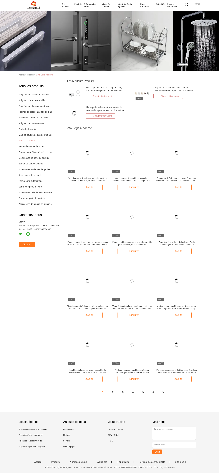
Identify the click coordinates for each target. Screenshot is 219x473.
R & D (110, 441)
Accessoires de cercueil (30, 175)
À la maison (65, 5)
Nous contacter (144, 5)
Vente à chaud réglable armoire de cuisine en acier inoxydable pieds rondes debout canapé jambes (132, 307)
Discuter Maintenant (171, 5)
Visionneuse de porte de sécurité (34, 158)
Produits (78, 4)
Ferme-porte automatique (31, 181)
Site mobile (180, 462)
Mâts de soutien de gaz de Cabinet (35, 135)
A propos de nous (78, 462)
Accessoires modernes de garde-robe (36, 169)
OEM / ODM (113, 435)
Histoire (66, 435)
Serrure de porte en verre (30, 187)
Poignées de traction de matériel (34, 94)
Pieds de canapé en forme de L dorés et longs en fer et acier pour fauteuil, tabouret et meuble (87, 243)
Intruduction (68, 429)
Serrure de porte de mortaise (32, 198)
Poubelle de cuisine (28, 129)
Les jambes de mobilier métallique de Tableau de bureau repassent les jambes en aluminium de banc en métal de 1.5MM (174, 90)
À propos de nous (90, 5)
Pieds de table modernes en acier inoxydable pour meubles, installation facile (132, 243)
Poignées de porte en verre (31, 123)
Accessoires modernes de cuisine (34, 117)
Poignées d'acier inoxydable (32, 100)
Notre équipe (68, 446)
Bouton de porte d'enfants (31, 163)
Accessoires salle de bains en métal (35, 192)
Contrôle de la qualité (125, 5)
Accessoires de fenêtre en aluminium (36, 204)
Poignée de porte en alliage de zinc (35, 112)
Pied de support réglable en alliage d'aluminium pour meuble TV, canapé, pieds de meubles (87, 307)
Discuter (26, 244)
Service (66, 441)
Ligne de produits (115, 429)
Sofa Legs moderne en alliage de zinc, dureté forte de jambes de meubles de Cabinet (104, 90)
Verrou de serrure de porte (31, 146)
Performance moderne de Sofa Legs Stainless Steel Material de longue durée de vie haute (176, 371)
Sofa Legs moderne (44, 75)
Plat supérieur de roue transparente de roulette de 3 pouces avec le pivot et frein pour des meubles (105, 110)
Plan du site (123, 462)
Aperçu (37, 462)
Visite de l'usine (106, 5)
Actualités (160, 4)
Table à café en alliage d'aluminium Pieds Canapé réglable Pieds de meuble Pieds (177, 243)
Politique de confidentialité (152, 462)
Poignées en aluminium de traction (35, 106)
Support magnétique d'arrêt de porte (36, 152)
